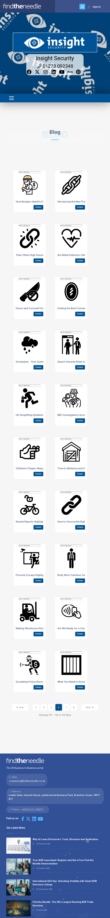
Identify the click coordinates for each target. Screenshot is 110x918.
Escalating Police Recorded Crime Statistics (41, 681)
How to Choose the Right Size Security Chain (83, 521)
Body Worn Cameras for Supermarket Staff (82, 575)
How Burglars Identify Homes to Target (38, 201)
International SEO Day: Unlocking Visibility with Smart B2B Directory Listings (65, 883)
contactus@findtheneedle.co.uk (27, 781)
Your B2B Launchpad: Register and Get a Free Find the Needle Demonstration (63, 862)
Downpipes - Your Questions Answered (38, 361)
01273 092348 (55, 66)
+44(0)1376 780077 (32, 809)
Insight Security (55, 58)
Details (38, 207)
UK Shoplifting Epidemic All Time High (37, 415)
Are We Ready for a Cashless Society (78, 628)
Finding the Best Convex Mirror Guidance (81, 308)
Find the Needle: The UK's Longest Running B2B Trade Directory (63, 904)
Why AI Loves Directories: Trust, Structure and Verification (65, 839)
